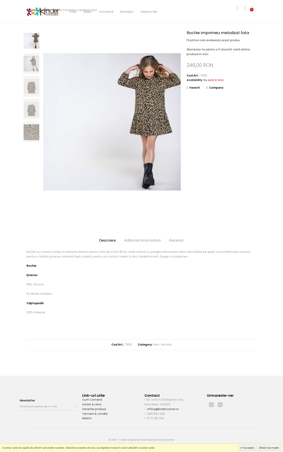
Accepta (248, 448)
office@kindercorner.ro (163, 409)
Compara (215, 88)
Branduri (126, 11)
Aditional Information (142, 240)
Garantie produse (94, 409)
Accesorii (106, 11)
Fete (72, 11)
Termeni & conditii (95, 414)
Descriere (107, 240)
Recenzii (176, 240)
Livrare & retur (91, 404)
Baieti (88, 11)
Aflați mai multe (269, 448)
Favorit (193, 88)
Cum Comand (92, 400)
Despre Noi (148, 11)
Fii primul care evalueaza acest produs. (213, 40)
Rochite (166, 345)
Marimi (86, 418)
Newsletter (27, 400)
